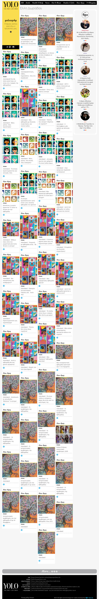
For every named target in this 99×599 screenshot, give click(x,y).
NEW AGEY (27, 588)
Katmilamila (40, 590)
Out (32, 584)
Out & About (56, 3)
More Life (58, 577)
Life (22, 3)
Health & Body (37, 3)
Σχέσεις (37, 577)
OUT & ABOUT (26, 585)
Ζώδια (32, 588)
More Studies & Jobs (75, 586)
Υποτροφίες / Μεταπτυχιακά (62, 586)
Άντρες (33, 577)
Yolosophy (56, 590)
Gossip (33, 583)
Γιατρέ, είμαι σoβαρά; (45, 581)
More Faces (45, 583)
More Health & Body (55, 581)
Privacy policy (25, 597)
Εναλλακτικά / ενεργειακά (41, 588)
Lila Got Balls (34, 590)
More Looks (43, 579)
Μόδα (32, 579)
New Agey (80, 3)
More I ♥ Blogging (64, 590)
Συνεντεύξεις (38, 583)
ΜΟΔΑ (85, 53)
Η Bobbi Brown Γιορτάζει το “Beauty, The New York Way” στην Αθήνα (85, 126)
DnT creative (74, 597)
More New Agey (63, 588)
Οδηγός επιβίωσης (35, 586)
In (34, 584)
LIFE (29, 577)
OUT (85, 99)
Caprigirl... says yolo (48, 590)
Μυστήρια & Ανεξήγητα (53, 588)
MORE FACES (85, 30)
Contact (32, 597)
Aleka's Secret (72, 590)
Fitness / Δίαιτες (35, 581)
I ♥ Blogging (91, 3)
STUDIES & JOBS (25, 586)
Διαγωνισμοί (52, 577)
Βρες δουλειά (44, 586)
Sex (40, 577)
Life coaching (45, 577)
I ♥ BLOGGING (26, 590)
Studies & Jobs (68, 3)
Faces (47, 3)
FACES (28, 583)
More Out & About (45, 584)
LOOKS (28, 579)
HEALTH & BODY (25, 581)
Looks (28, 3)
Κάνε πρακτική (51, 586)
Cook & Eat (38, 584)
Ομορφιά (37, 579)
